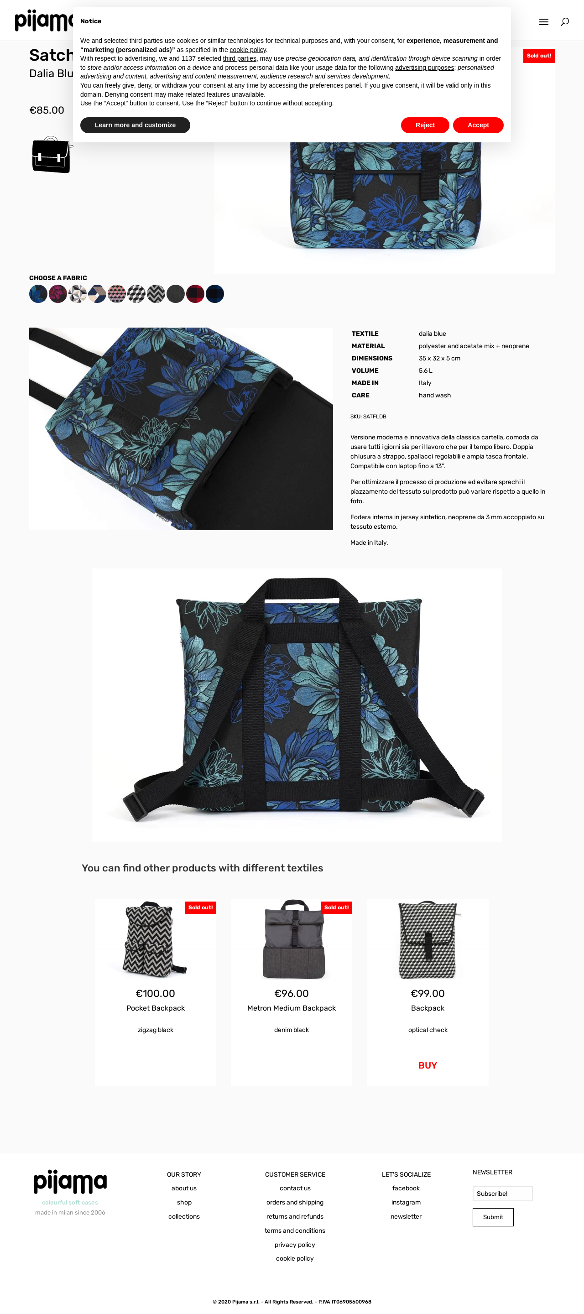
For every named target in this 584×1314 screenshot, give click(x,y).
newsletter (406, 1216)
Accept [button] (478, 125)
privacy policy (295, 1245)
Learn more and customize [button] (135, 125)
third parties (239, 58)
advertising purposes (424, 67)
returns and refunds (294, 1216)
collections (184, 1216)
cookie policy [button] (248, 49)
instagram (406, 1202)
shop (184, 1202)
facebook (406, 1188)
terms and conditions (295, 1231)
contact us (295, 1188)
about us (184, 1188)
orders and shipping (294, 1202)
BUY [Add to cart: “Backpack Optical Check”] (427, 1065)
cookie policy (295, 1258)
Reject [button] (425, 125)
